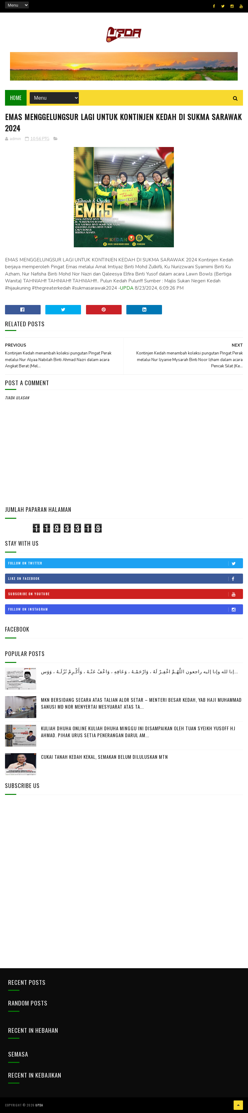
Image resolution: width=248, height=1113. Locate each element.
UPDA (127, 288)
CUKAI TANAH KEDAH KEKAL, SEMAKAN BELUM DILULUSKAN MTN (104, 756)
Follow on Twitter (125, 563)
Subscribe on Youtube (125, 593)
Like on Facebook (125, 578)
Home (16, 98)
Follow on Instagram (125, 609)
